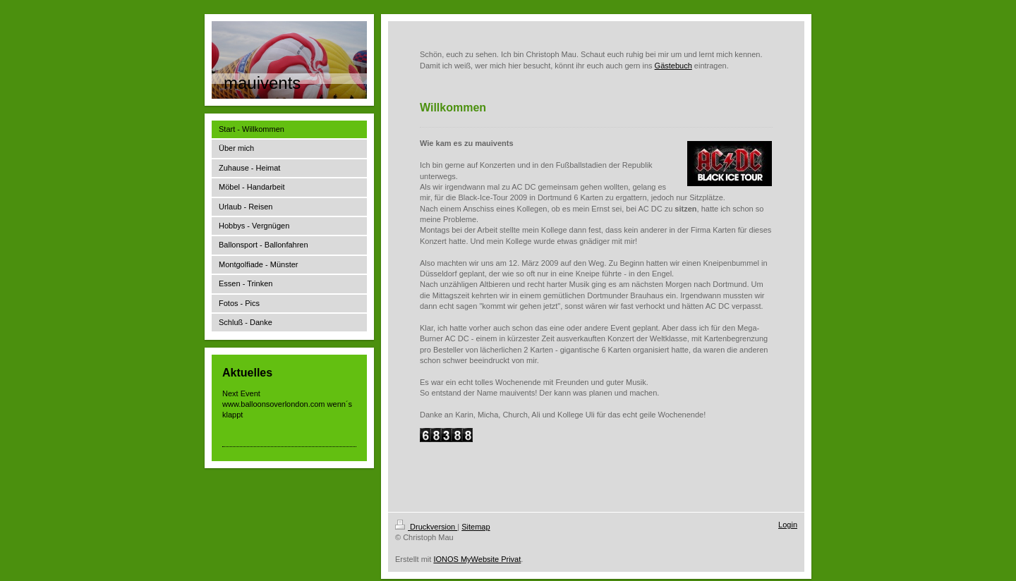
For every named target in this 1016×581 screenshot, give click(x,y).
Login (787, 524)
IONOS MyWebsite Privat (477, 559)
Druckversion (426, 526)
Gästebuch (673, 65)
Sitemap (475, 526)
